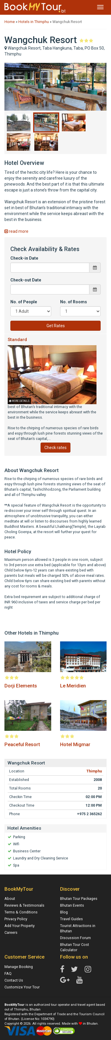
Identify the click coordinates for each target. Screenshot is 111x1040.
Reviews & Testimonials (24, 905)
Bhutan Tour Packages (78, 898)
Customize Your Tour (22, 987)
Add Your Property (19, 925)
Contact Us (13, 980)
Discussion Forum (75, 938)
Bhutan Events (72, 905)
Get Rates (55, 325)
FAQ (8, 973)
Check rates (55, 447)
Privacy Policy (15, 919)
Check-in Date (24, 258)
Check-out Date (25, 280)
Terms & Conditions (21, 912)
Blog (64, 912)
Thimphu (94, 771)
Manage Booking (18, 966)
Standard (17, 339)
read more (16, 231)
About (9, 898)
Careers (10, 932)
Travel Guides (71, 919)
